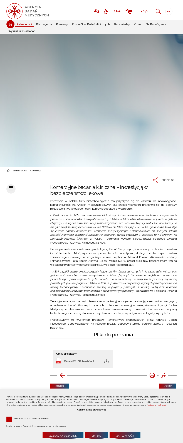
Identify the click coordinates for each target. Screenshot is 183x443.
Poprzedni (57, 385)
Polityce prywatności (156, 405)
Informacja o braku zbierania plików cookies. (31, 418)
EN (167, 10)
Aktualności (35, 171)
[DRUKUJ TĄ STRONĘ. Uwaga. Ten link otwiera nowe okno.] (152, 375)
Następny (165, 385)
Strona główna (20, 171)
